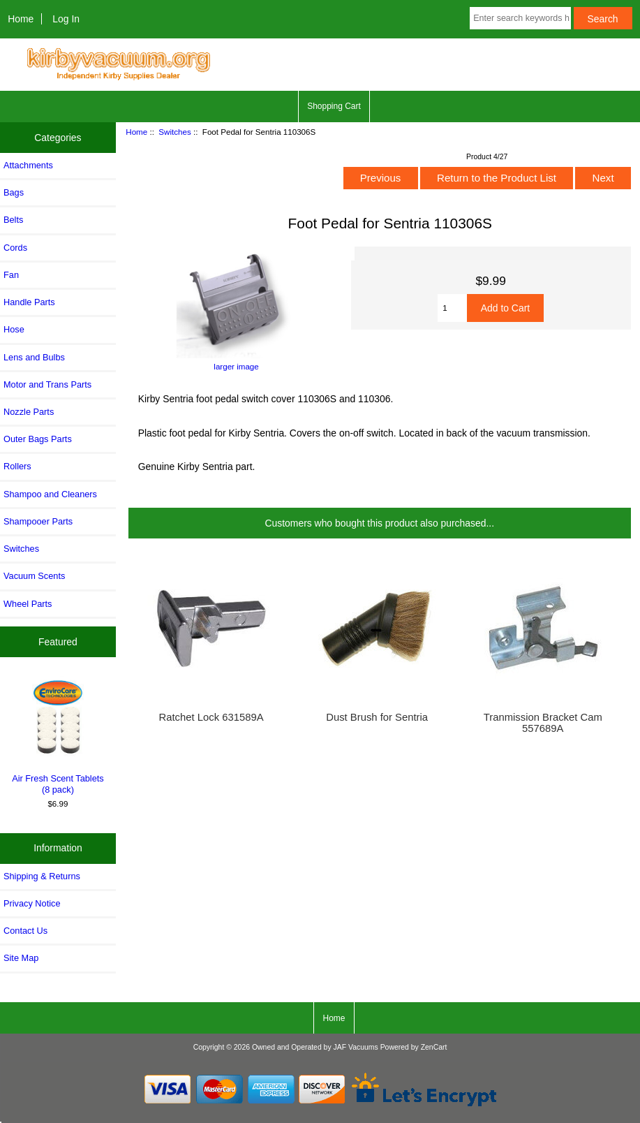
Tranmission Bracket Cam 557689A (543, 723)
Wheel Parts (27, 604)
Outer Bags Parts (37, 439)
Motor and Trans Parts (47, 384)
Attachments (28, 165)
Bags (13, 192)
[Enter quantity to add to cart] (452, 308)
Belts (13, 219)
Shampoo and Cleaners (50, 494)
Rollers (17, 466)
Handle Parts (29, 302)
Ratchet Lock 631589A (211, 717)
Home (21, 18)
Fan (11, 275)
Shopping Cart (334, 106)
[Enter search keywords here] (520, 18)
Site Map (20, 958)
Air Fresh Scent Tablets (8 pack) (58, 735)
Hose (13, 329)
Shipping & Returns (41, 876)
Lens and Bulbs (34, 357)
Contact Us (25, 930)
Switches (174, 131)
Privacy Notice (31, 903)
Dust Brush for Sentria (377, 717)
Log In (66, 18)
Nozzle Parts (28, 411)
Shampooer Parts (38, 521)
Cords (15, 247)
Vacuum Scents (34, 576)
